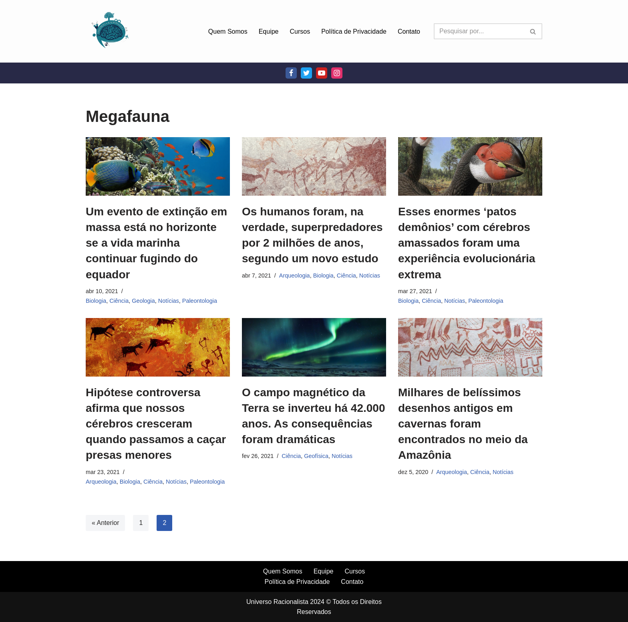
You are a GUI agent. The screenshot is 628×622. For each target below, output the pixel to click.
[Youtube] (321, 73)
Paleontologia (199, 301)
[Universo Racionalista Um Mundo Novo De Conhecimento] (110, 31)
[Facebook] (291, 73)
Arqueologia (294, 275)
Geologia (143, 301)
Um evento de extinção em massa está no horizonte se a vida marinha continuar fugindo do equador (156, 243)
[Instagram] (336, 73)
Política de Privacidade (353, 31)
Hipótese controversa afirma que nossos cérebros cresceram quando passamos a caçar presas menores (156, 424)
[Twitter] (306, 73)
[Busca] (479, 31)
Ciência (119, 301)
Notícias (168, 301)
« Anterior (105, 522)
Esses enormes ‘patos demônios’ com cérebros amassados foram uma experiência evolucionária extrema (466, 243)
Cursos (300, 31)
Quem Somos (228, 31)
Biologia (96, 301)
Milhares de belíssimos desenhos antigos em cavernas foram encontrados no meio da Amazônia (463, 424)
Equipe (269, 31)
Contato (409, 31)
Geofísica (316, 456)
